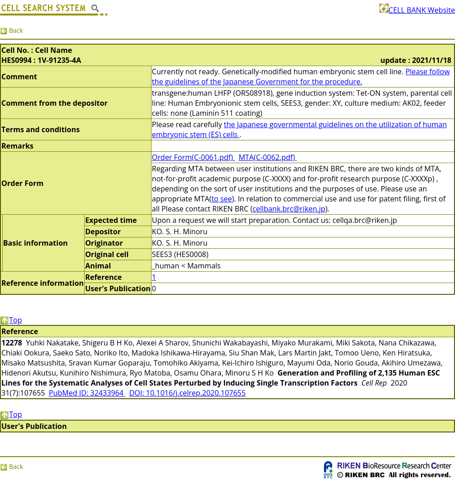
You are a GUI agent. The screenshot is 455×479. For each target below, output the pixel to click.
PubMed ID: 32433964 (87, 393)
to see (222, 199)
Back (11, 30)
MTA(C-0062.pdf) (267, 157)
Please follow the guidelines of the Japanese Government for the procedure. (301, 77)
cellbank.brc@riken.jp (289, 209)
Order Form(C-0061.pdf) (193, 157)
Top (11, 320)
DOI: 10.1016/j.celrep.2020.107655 (187, 393)
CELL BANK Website (417, 10)
